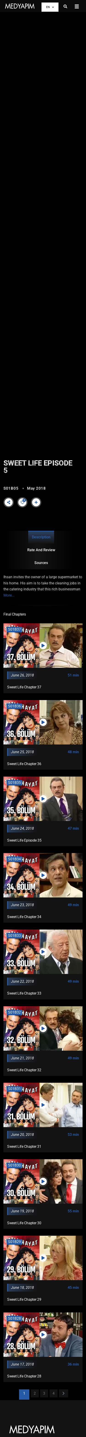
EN (50, 7)
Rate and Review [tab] (41, 550)
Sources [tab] (41, 563)
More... (8, 595)
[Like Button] (22, 502)
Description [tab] (41, 537)
